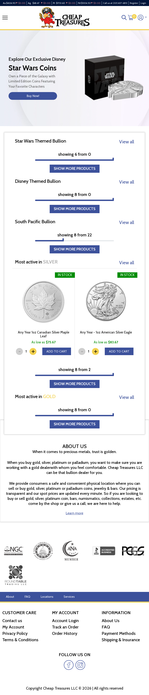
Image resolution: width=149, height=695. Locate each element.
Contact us (12, 620)
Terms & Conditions (20, 639)
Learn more (74, 528)
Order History (64, 633)
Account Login (65, 620)
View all (126, 145)
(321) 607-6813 (120, 3)
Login (143, 3)
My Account (13, 627)
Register (134, 3)
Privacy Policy (15, 633)
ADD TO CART (56, 361)
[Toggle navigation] (5, 19)
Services (62, 596)
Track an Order (65, 627)
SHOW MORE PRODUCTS (74, 173)
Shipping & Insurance (121, 639)
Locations (42, 596)
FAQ (25, 596)
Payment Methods (119, 633)
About (9, 596)
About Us (111, 620)
